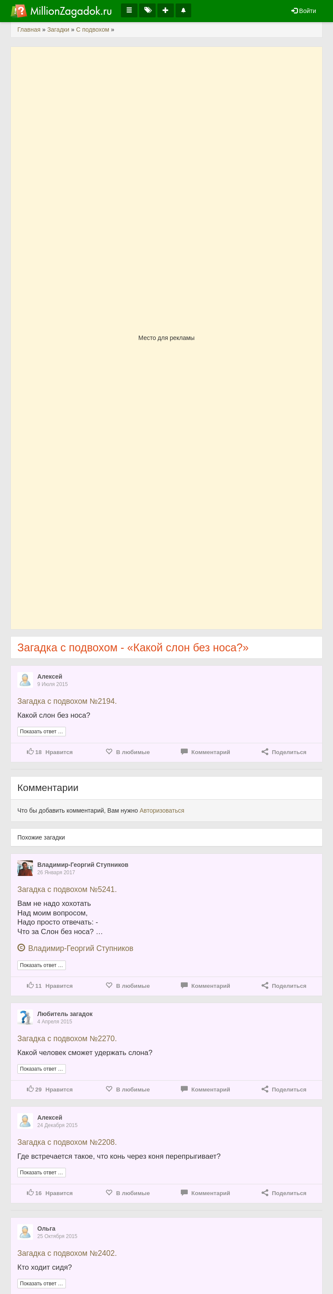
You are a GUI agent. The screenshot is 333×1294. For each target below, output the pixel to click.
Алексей (49, 676)
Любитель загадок (65, 1013)
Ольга (46, 1228)
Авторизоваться (162, 810)
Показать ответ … (41, 732)
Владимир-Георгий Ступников (82, 864)
